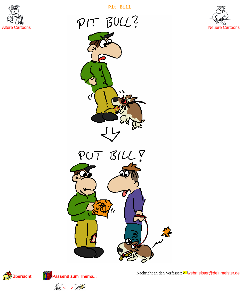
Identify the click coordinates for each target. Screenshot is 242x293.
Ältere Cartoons (16, 27)
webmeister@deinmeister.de (214, 273)
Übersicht (21, 276)
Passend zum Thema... (74, 276)
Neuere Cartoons (224, 27)
